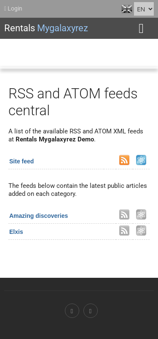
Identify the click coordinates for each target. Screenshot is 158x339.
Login (13, 8)
